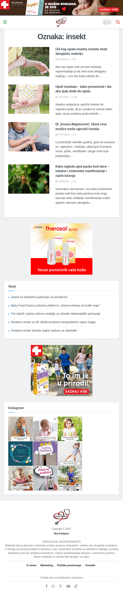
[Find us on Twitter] (60, 586)
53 (74, 97)
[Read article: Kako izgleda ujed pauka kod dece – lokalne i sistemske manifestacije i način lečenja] (28, 179)
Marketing (46, 565)
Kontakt (90, 565)
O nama (31, 565)
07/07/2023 (62, 134)
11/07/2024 (62, 97)
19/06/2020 (62, 181)
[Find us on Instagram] (53, 586)
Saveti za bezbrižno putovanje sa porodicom (39, 297)
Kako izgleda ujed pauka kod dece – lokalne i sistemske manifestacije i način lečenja (82, 171)
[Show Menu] (5, 22)
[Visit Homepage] (54, 22)
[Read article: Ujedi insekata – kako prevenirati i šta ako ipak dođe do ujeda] (28, 99)
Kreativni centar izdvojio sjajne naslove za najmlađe (44, 330)
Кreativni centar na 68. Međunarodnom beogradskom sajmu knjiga (53, 322)
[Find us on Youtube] (68, 586)
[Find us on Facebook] (46, 586)
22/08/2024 (62, 59)
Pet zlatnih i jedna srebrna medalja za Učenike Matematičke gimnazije (55, 313)
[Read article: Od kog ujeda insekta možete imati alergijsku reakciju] (28, 61)
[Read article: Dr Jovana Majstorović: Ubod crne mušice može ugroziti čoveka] (28, 136)
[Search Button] (118, 22)
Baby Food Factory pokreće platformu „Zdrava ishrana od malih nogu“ (55, 305)
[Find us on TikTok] (76, 586)
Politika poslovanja (69, 565)
